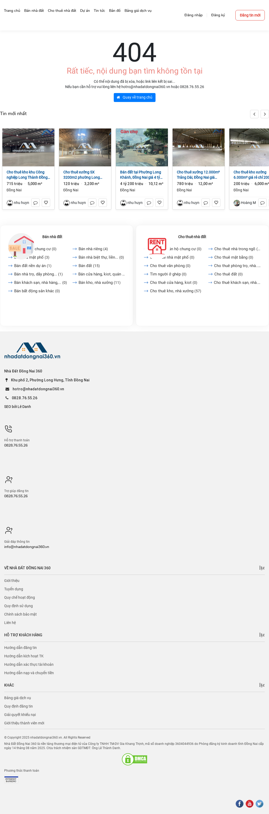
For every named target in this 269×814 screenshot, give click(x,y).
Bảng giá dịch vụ (17, 698)
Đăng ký (218, 15)
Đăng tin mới (250, 15)
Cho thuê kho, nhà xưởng (175, 291)
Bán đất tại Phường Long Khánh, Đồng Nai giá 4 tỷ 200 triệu (140, 175)
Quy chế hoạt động (19, 597)
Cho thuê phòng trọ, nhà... (237, 265)
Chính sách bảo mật (20, 614)
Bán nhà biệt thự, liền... (101, 257)
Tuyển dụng (13, 589)
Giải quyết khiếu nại (20, 715)
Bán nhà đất (52, 237)
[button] (265, 114)
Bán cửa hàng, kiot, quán (101, 274)
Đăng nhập (193, 15)
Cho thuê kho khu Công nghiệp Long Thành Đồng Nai (27, 175)
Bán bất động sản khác (37, 291)
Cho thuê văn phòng (170, 265)
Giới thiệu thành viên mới (24, 723)
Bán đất (89, 265)
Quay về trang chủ (134, 97)
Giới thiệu (11, 580)
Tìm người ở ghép (168, 274)
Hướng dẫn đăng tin (20, 648)
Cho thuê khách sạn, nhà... (237, 282)
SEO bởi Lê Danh (17, 407)
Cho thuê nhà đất (192, 237)
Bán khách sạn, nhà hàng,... (40, 282)
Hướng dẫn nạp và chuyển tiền (29, 673)
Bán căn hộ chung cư (35, 249)
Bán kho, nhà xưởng (100, 282)
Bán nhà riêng (93, 249)
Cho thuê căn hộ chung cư (175, 249)
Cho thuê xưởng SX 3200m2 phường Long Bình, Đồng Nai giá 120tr (83, 175)
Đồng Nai (14, 190)
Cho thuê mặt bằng (233, 257)
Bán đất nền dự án (32, 265)
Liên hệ (10, 623)
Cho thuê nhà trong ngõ (237, 249)
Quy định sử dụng (18, 606)
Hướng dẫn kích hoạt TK (24, 656)
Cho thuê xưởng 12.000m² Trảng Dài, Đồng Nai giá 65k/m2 (198, 175)
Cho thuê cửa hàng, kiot (173, 282)
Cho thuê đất (228, 274)
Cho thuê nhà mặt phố (172, 257)
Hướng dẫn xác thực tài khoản (29, 664)
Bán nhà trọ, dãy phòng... (38, 274)
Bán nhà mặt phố (31, 257)
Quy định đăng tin (18, 706)
